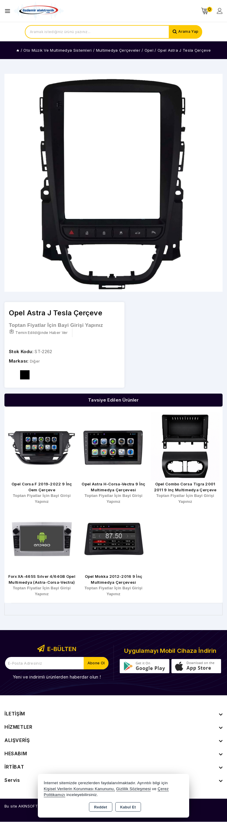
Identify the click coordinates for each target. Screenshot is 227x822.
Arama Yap (187, 32)
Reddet (100, 807)
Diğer (35, 361)
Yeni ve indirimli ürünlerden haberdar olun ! (57, 677)
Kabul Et (128, 807)
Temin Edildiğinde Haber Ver (39, 333)
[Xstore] (39, 11)
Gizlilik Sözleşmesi (133, 789)
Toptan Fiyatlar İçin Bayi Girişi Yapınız (56, 325)
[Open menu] (9, 11)
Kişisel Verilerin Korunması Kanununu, (79, 789)
